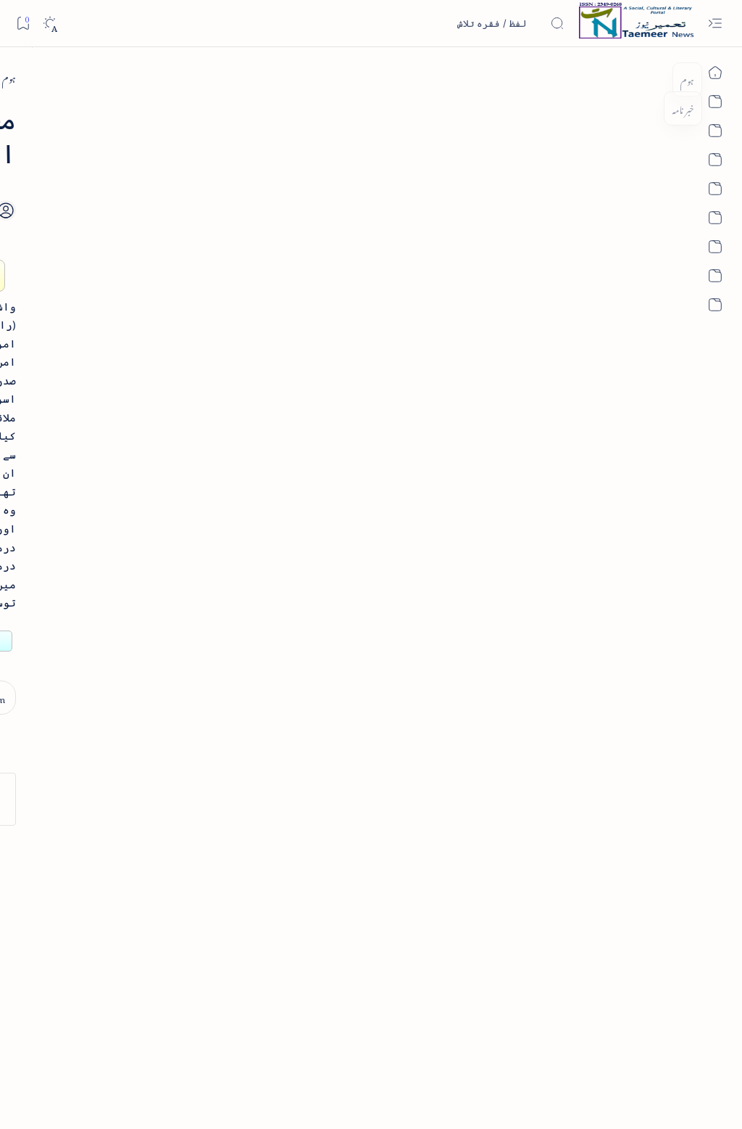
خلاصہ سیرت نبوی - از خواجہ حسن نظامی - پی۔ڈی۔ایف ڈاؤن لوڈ (100, 385)
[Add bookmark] (298, 193)
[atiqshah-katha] (61, 882)
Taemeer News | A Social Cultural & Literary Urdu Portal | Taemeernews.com (470, 1099)
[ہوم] (665, 77)
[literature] (123, 223)
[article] (61, 835)
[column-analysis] (61, 975)
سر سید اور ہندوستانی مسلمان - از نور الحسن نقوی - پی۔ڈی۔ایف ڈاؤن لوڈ (104, 725)
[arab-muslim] (611, 77)
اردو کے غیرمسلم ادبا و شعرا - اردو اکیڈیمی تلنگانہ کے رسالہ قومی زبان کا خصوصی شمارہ (109, 503)
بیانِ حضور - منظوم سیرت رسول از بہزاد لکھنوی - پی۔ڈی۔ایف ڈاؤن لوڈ (99, 622)
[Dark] (49, 23)
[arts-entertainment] (159, 882)
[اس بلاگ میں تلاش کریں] (456, 23)
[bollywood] (159, 928)
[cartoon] (159, 975)
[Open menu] (715, 23)
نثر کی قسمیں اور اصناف (135, 257)
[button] (35, 111)
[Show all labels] (171, 1020)
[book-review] (115, 336)
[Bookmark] (23, 23)
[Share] (258, 210)
